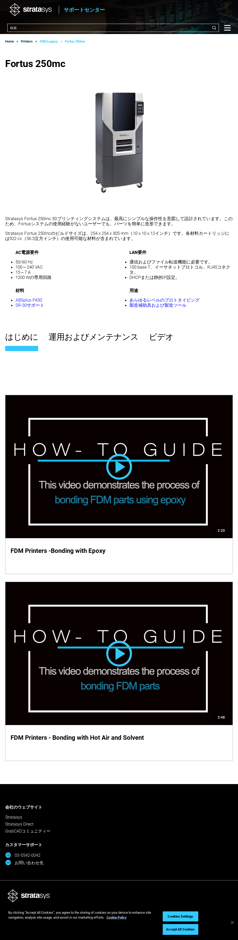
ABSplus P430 (28, 300)
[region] (119, 922)
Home (9, 41)
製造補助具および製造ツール (157, 305)
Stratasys (13, 817)
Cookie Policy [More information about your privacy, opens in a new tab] (116, 917)
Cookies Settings (180, 916)
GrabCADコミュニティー (28, 831)
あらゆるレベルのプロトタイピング (164, 300)
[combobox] (113, 28)
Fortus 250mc (75, 41)
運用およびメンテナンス (93, 337)
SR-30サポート (29, 305)
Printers (27, 41)
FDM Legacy (49, 41)
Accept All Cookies (180, 929)
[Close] (232, 922)
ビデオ (161, 337)
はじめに (21, 337)
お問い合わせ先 (24, 862)
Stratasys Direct (19, 824)
